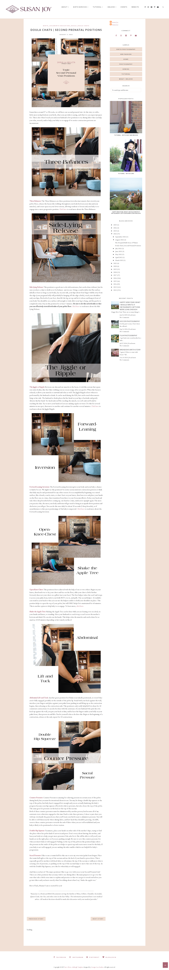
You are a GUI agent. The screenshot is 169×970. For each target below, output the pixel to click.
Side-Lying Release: (36, 287)
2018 (115, 272)
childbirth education (59, 25)
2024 (115, 228)
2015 (115, 281)
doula (74, 25)
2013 (115, 287)
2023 (115, 231)
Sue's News (67, 967)
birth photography (126, 49)
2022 (115, 234)
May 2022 (118, 254)
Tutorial (98, 7)
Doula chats (83, 25)
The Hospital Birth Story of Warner (126, 243)
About (66, 7)
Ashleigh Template (77, 967)
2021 (115, 263)
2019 (115, 269)
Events (124, 7)
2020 (115, 266)
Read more (132, 315)
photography (126, 64)
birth (45, 25)
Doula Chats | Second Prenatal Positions (128, 245)
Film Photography (128, 335)
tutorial (126, 74)
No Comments (124, 317)
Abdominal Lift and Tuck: (39, 698)
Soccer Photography (130, 321)
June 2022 (118, 251)
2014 (115, 284)
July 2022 (118, 248)
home (126, 59)
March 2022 (119, 260)
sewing (126, 69)
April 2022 (119, 257)
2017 (115, 275)
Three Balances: (35, 201)
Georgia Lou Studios (97, 967)
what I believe (126, 79)
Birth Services (81, 7)
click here (79, 606)
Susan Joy (115, 22)
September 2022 (120, 237)
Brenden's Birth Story (130, 350)
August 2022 (119, 240)
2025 (115, 225)
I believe (112, 7)
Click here (63, 209)
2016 (115, 278)
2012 (115, 290)
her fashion (126, 54)
